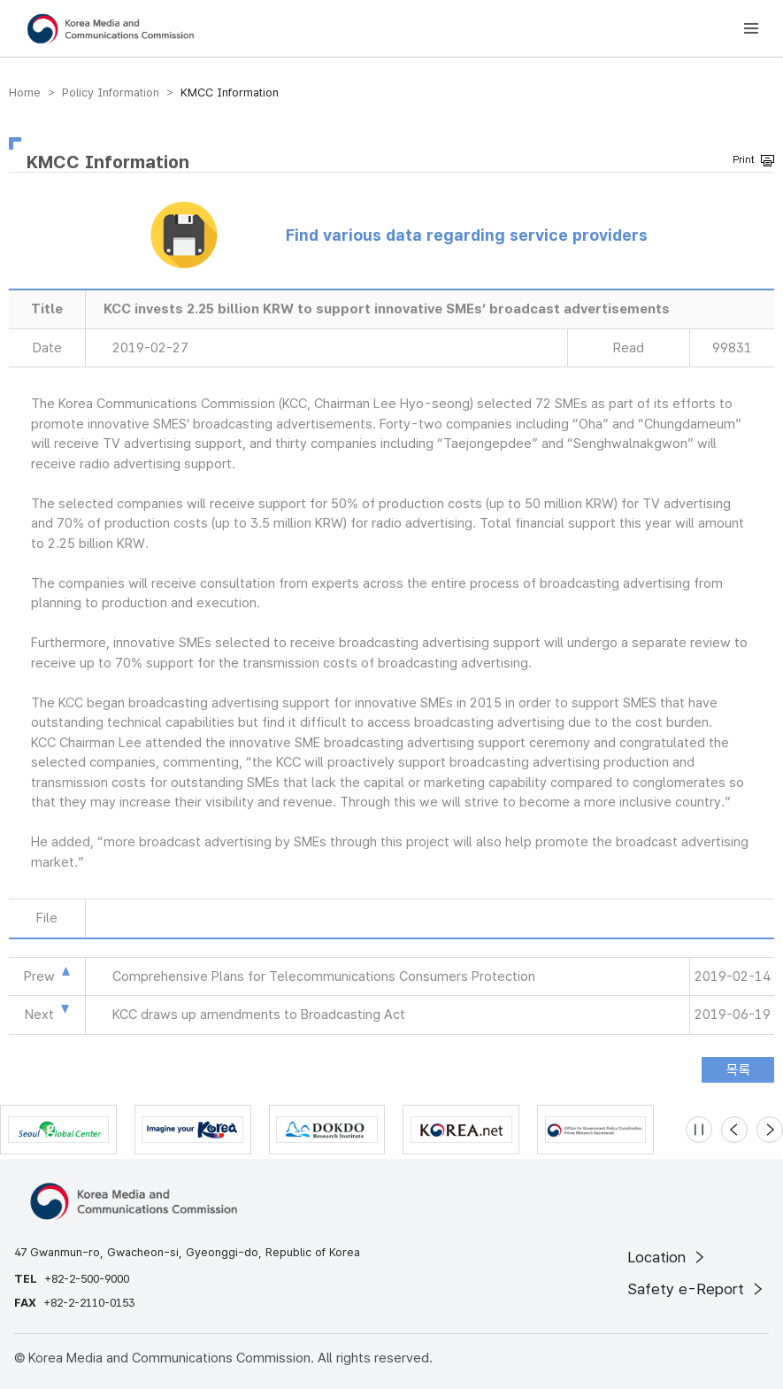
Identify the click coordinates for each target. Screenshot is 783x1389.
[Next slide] (769, 1129)
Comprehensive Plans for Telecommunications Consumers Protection (323, 976)
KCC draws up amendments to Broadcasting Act (258, 1014)
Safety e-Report (696, 1289)
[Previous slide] (734, 1129)
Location (667, 1257)
